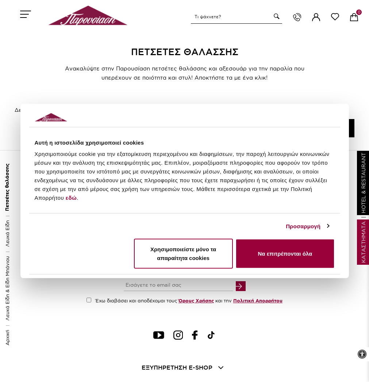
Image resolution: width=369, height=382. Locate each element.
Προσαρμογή (303, 226)
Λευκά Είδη (7, 233)
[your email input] (178, 285)
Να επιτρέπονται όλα (285, 254)
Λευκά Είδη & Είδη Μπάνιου (7, 288)
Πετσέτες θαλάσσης (7, 187)
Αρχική (7, 337)
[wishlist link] (335, 18)
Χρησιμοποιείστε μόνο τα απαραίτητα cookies (183, 253)
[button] (275, 16)
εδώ (71, 198)
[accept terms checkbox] (89, 300)
